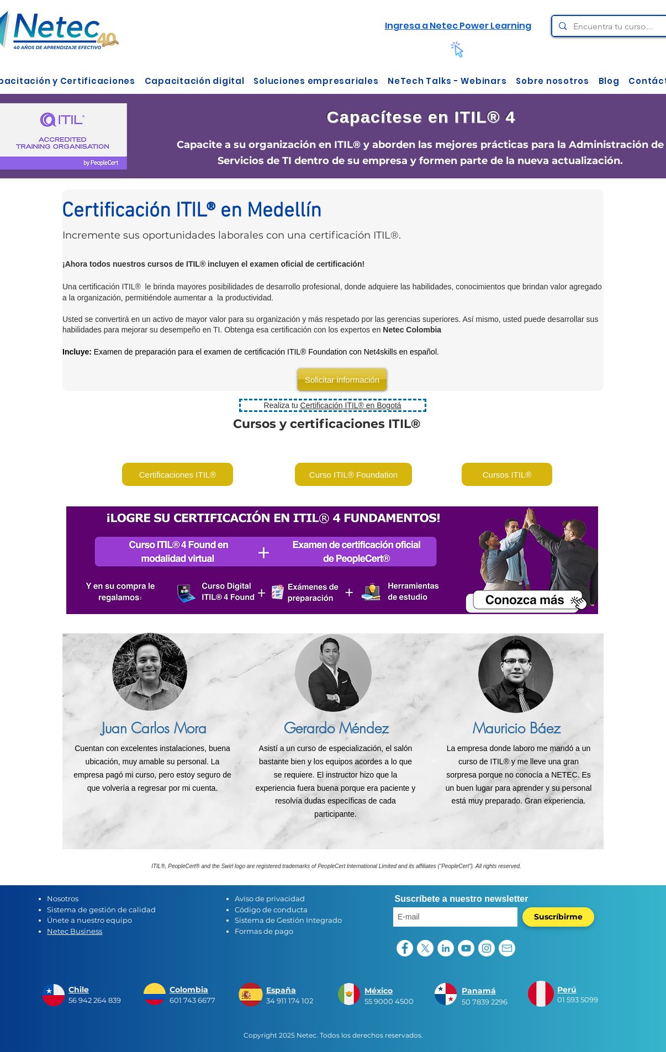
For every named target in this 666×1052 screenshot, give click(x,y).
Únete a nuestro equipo (89, 920)
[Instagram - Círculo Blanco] (486, 948)
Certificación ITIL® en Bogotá (350, 405)
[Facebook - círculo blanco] (405, 948)
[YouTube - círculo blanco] (466, 948)
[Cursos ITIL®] (507, 474)
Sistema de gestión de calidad (101, 909)
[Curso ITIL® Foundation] (353, 474)
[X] (425, 948)
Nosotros (62, 898)
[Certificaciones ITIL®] (177, 474)
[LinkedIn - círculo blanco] (445, 948)
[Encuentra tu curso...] (619, 26)
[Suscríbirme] (558, 917)
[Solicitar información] (342, 379)
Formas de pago (264, 931)
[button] (194, 81)
